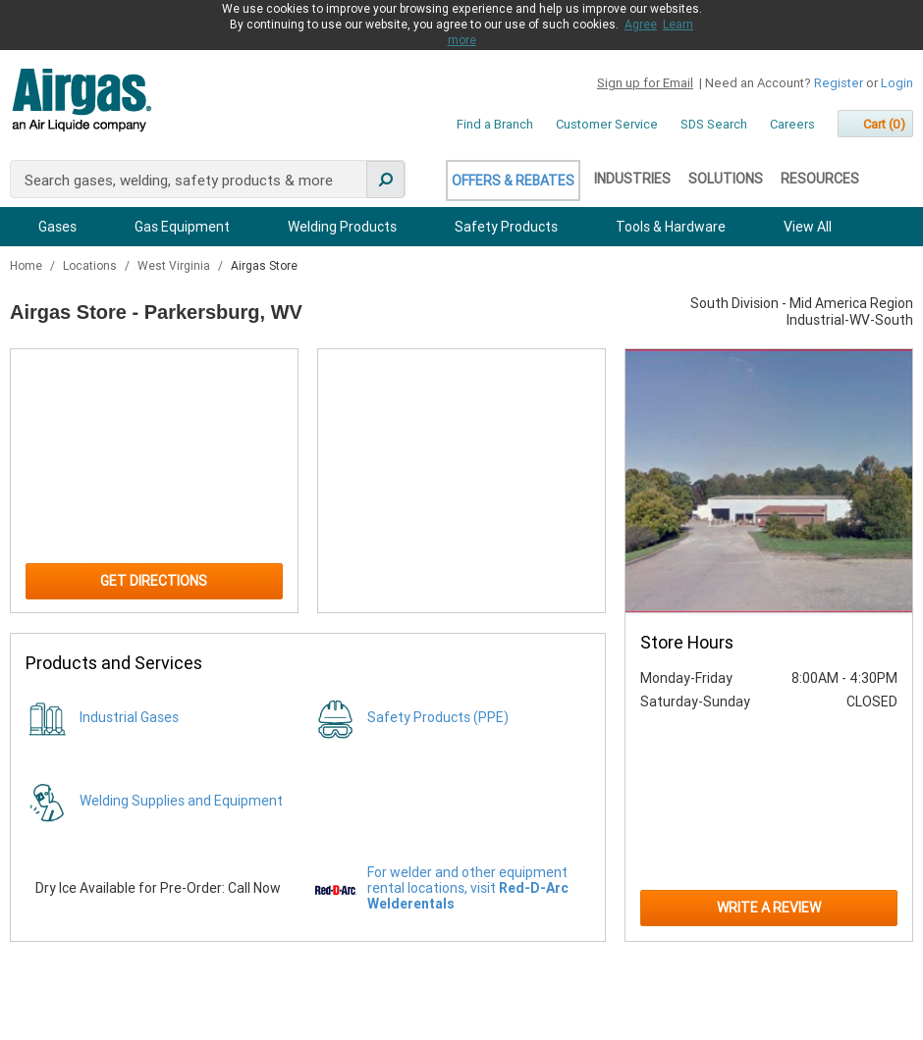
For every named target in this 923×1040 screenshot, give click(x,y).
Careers (792, 124)
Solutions (725, 178)
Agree (640, 24)
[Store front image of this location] (768, 481)
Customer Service (607, 124)
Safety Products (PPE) (438, 717)
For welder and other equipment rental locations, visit (468, 887)
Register (838, 83)
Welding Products (342, 226)
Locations (91, 266)
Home (27, 266)
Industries (632, 178)
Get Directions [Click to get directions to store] (153, 581)
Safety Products (506, 226)
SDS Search (713, 124)
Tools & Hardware (671, 226)
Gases (57, 226)
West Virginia (175, 266)
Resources (820, 178)
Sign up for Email (645, 83)
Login (897, 83)
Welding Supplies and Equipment (181, 800)
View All (808, 226)
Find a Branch (495, 124)
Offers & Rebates (513, 180)
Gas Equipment (182, 226)
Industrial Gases (129, 717)
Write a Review (769, 907)
